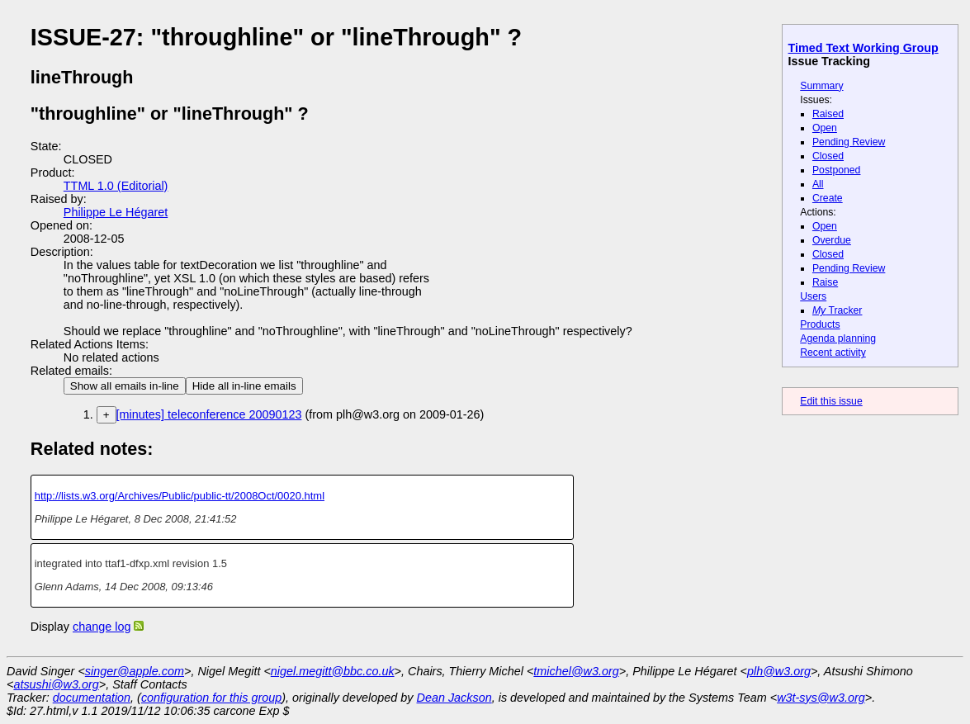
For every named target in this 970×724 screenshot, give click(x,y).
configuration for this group (211, 697)
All (818, 184)
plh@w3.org (779, 671)
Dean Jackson (454, 697)
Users (813, 296)
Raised (828, 114)
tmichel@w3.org (575, 671)
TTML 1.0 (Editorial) (116, 185)
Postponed (836, 170)
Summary (821, 86)
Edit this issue (831, 401)
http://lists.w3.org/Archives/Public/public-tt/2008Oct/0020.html (179, 496)
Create (827, 198)
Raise (825, 282)
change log (101, 626)
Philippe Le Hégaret (116, 212)
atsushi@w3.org (55, 684)
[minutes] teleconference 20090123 (209, 414)
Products (820, 324)
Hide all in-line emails (244, 386)
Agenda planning (838, 338)
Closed (828, 156)
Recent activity (833, 352)
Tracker (837, 310)
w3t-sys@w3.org (821, 697)
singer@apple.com (134, 671)
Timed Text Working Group (863, 47)
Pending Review (848, 142)
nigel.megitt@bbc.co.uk (333, 671)
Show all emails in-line (124, 386)
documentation (91, 697)
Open (824, 128)
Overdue (831, 240)
